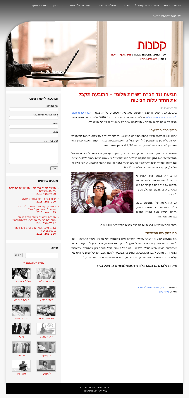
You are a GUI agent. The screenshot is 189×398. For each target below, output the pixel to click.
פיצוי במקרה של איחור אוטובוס (38, 198)
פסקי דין (58, 5)
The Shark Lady (89, 391)
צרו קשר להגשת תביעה (167, 15)
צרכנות (164, 287)
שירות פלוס (164, 291)
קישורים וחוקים (40, 5)
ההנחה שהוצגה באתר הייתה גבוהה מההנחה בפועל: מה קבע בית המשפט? (34, 219)
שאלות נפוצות (107, 5)
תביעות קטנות (172, 5)
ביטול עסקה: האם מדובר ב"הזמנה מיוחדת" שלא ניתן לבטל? (37, 208)
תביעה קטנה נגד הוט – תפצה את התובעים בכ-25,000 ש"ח (32, 189)
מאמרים (125, 5)
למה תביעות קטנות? (147, 5)
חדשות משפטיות (33, 263)
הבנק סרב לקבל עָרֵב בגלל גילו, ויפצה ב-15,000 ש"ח (35, 229)
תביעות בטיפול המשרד (81, 5)
